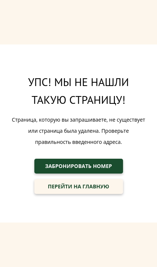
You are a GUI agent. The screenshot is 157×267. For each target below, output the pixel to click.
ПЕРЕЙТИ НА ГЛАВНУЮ (78, 186)
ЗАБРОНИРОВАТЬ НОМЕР (78, 165)
